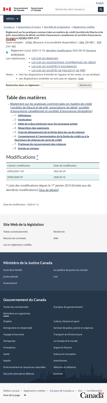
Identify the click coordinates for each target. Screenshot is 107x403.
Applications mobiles (35, 390)
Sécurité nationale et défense (18, 373)
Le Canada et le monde (65, 341)
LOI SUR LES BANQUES (44, 58)
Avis (80, 390)
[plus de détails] (48, 190)
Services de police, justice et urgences (73, 327)
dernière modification (59, 50)
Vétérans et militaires (65, 367)
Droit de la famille (12, 270)
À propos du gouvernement (68, 306)
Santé (6, 354)
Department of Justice (29, 27)
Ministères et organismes (16, 313)
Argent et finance (63, 347)
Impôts (7, 360)
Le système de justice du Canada (71, 270)
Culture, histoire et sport (66, 321)
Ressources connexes (14, 238)
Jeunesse (58, 373)
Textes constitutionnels (15, 231)
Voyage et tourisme (13, 334)
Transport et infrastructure (68, 334)
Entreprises (9, 341)
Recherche (59, 231)
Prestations (9, 347)
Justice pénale (10, 276)
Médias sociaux (11, 390)
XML (81, 42)
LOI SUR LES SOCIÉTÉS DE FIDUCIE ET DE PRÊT (58, 70)
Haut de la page (14, 395)
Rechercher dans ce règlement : (23, 85)
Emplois (7, 321)
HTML (28, 42)
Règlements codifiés (84, 27)
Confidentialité (94, 390)
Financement (10, 283)
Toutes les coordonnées (16, 306)
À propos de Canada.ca (62, 390)
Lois (56, 276)
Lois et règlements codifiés (17, 244)
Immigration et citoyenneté (17, 327)
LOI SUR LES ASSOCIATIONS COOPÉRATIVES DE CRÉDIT (63, 62)
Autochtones (60, 360)
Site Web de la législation (57, 27)
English (100, 2)
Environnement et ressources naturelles (24, 367)
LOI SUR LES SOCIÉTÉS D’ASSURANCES (54, 66)
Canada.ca (9, 27)
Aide (81, 78)
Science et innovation (65, 354)
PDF (99, 42)
